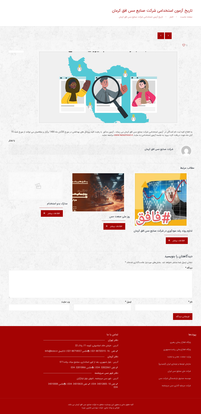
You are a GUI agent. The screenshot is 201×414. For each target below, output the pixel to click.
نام (190, 302)
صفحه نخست (186, 17)
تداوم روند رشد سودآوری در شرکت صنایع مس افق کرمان (163, 231)
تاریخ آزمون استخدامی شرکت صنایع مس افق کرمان (141, 17)
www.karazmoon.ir (123, 135)
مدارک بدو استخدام (57, 204)
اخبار (171, 17)
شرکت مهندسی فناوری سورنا (92, 407)
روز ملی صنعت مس (119, 216)
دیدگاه (188, 268)
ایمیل (128, 302)
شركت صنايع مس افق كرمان (159, 149)
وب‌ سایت (65, 302)
